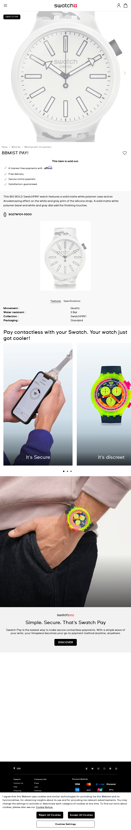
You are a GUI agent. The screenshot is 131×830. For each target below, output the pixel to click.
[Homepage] (65, 5)
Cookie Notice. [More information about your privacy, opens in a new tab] (44, 807)
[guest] (119, 5)
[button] (5, 6)
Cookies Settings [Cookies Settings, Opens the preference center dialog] (65, 824)
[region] (65, 811)
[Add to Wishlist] (125, 153)
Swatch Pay (11, 17)
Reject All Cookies (50, 815)
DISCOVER (65, 642)
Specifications (72, 301)
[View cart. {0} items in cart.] (125, 5)
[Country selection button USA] (17, 768)
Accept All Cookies (81, 815)
